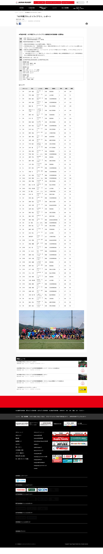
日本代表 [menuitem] (21, 7)
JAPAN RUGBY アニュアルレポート (78, 421)
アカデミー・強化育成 (27, 21)
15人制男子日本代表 (20, 415)
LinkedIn (36, 474)
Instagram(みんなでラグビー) (40, 471)
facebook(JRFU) (38, 440)
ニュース (21, 12)
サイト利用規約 (19, 550)
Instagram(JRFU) (38, 465)
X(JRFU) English (38, 452)
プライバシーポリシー (36, 550)
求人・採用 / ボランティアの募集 (23, 465)
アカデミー (81, 415)
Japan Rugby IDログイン (67, 2)
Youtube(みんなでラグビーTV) (41, 462)
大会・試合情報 (24, 421)
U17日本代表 (36, 21)
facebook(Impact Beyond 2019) (41, 446)
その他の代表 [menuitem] (31, 7)
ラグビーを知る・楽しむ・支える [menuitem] (79, 8)
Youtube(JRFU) (37, 458)
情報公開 (18, 443)
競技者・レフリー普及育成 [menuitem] (43, 8)
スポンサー (18, 449)
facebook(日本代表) (38, 443)
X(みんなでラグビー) (38, 455)
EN (87, 3)
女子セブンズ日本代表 (43, 415)
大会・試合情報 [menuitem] (65, 7)
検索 (77, 2)
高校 (74, 415)
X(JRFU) (36, 449)
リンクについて (27, 550)
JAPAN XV (62, 415)
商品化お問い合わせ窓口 (21, 462)
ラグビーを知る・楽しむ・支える (36, 421)
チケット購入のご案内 (39, 2)
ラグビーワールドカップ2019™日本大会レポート (57, 421)
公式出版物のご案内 (20, 455)
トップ (16, 12)
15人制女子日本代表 (53, 415)
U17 (77, 415)
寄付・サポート (19, 452)
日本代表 (18, 21)
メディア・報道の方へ (21, 458)
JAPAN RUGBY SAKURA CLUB (52, 2)
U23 (67, 415)
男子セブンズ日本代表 (31, 415)
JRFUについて (19, 440)
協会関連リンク (19, 446)
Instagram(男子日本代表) (39, 468)
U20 (70, 415)
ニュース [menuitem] (55, 7)
